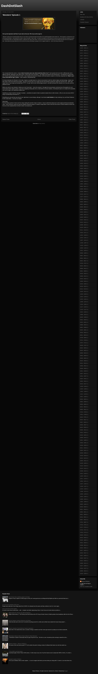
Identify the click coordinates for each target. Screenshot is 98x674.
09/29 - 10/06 (83, 317)
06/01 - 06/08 (83, 271)
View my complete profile (86, 586)
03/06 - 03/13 (83, 189)
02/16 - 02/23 (83, 286)
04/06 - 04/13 (83, 276)
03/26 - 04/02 (83, 168)
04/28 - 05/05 (83, 368)
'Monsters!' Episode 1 (11, 15)
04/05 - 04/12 (83, 214)
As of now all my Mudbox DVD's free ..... (11, 604)
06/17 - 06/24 (83, 125)
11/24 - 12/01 (83, 304)
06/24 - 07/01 (83, 417)
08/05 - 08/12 (83, 409)
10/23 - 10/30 (83, 496)
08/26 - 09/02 (83, 404)
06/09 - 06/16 (83, 353)
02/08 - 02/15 (83, 224)
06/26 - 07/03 (83, 535)
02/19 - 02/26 (83, 455)
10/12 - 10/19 (83, 250)
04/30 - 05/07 (83, 155)
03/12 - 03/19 (83, 173)
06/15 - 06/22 (83, 266)
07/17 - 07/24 (83, 53)
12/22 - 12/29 (83, 99)
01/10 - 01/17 (83, 194)
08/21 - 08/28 (83, 514)
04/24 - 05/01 (83, 547)
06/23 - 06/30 (83, 348)
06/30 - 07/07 (83, 345)
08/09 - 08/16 (83, 63)
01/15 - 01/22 (83, 468)
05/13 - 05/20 (83, 427)
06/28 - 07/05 (83, 71)
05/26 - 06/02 (83, 358)
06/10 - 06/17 (83, 127)
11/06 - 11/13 (83, 491)
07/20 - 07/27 (83, 263)
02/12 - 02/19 (83, 458)
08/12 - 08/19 (83, 406)
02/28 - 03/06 (83, 191)
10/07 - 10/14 (83, 119)
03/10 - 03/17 (83, 112)
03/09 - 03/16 (83, 281)
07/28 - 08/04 (83, 337)
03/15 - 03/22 (83, 219)
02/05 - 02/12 (83, 460)
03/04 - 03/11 (83, 450)
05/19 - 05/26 (83, 360)
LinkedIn (82, 19)
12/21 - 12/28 (83, 235)
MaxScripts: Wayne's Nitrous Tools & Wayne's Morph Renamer (23, 636)
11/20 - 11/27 (83, 486)
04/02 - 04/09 (83, 166)
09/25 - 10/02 (83, 504)
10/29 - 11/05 (83, 142)
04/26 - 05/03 (83, 81)
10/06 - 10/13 (83, 314)
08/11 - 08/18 (83, 335)
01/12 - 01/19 (83, 289)
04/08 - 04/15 (83, 437)
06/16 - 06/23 (83, 350)
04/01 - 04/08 (83, 440)
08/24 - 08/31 (83, 258)
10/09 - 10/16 (83, 181)
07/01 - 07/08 (83, 414)
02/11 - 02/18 (83, 135)
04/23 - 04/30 (83, 158)
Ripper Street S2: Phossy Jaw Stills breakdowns (19, 612)
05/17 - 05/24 (83, 73)
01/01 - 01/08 (83, 473)
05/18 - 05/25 (83, 273)
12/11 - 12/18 (83, 478)
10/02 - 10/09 (83, 184)
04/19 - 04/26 (83, 212)
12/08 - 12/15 (83, 301)
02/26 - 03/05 (83, 176)
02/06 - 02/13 (83, 571)
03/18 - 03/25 (83, 445)
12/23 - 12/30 (83, 114)
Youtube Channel (84, 22)
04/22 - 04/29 (83, 432)
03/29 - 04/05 (83, 84)
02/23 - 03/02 (83, 283)
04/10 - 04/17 (83, 553)
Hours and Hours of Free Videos (9, 608)
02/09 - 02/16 (83, 91)
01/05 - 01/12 (83, 94)
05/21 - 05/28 (83, 148)
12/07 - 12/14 (83, 240)
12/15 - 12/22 (83, 299)
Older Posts (72, 119)
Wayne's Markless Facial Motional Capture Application (21, 628)
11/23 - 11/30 (83, 245)
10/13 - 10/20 (83, 312)
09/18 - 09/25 (83, 50)
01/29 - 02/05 (83, 463)
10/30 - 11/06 (83, 494)
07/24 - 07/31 (83, 524)
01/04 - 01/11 (83, 232)
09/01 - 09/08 (83, 327)
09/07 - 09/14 (83, 255)
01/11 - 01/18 (83, 230)
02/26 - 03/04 (83, 453)
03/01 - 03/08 (83, 89)
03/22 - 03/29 (83, 86)
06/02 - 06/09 (83, 355)
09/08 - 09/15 (83, 101)
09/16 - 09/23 (83, 399)
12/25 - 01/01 (83, 48)
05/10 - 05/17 (83, 76)
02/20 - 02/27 (83, 568)
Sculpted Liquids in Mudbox (15, 659)
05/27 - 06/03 (83, 422)
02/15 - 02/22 (83, 222)
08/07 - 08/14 (83, 519)
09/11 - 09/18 (83, 509)
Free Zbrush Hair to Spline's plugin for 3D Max (19, 597)
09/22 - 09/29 (83, 319)
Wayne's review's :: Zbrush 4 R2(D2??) (17, 643)
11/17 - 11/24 (83, 307)
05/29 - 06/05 (83, 540)
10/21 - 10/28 (83, 396)
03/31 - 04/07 (83, 376)
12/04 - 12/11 (83, 481)
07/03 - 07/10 (83, 532)
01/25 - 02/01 (83, 227)
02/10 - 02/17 (83, 383)
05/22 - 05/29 (83, 542)
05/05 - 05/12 (83, 107)
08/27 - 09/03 (83, 145)
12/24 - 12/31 (83, 140)
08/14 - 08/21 (83, 517)
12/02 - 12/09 (83, 391)
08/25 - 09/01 (83, 330)
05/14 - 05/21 (83, 150)
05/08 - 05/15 (83, 545)
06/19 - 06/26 (83, 537)
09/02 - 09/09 (83, 122)
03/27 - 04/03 (83, 55)
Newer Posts (6, 119)
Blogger (66, 670)
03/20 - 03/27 (83, 558)
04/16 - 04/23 (83, 160)
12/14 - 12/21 (83, 237)
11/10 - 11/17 (83, 309)
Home (39, 119)
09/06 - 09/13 (83, 199)
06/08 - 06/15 (83, 268)
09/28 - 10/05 (83, 253)
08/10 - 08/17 (83, 260)
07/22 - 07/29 (83, 412)
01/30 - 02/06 (83, 573)
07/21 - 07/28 (83, 340)
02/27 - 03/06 (83, 565)
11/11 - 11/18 (83, 394)
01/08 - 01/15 (83, 471)
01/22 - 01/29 (83, 465)
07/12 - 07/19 (83, 68)
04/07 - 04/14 (83, 373)
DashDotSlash (12, 6)
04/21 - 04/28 (83, 109)
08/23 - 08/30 (83, 204)
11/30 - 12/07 (83, 242)
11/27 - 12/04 (83, 483)
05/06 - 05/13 (83, 430)
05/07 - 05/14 (83, 153)
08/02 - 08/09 (83, 66)
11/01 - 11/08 (83, 60)
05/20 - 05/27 (83, 424)
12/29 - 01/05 (83, 96)
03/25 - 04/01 (83, 132)
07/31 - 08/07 (83, 522)
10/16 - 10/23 (83, 178)
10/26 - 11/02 (83, 248)
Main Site (82, 14)
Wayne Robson (86, 581)
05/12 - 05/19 (83, 104)
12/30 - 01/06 (83, 386)
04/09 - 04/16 (83, 163)
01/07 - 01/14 (83, 137)
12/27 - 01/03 (83, 58)
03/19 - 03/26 (83, 171)
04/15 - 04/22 (83, 130)
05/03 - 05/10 (83, 78)
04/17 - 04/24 (83, 550)
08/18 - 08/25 (83, 332)
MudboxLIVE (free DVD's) (86, 17)
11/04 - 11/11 (83, 117)
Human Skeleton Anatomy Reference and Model (20, 620)
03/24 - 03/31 (83, 378)
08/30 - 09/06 (83, 201)
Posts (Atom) (42, 123)
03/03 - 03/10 (83, 381)
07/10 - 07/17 (83, 530)
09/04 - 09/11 (83, 186)
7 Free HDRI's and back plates (16, 651)
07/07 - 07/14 (83, 342)
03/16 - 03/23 (83, 278)
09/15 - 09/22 (83, 322)
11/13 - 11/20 (83, 488)
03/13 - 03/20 (83, 560)
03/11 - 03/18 (83, 448)
